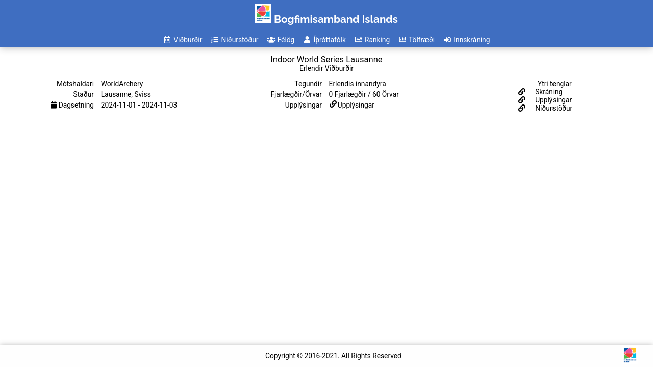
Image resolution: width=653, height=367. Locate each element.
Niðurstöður (553, 108)
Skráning (548, 92)
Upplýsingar (356, 105)
